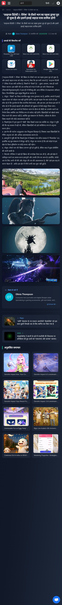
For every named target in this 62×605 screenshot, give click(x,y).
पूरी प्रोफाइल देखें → (52, 304)
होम (3, 10)
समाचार (8, 10)
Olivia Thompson (24, 294)
